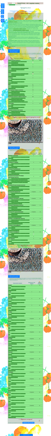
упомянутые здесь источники (28, 422)
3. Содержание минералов (33, 11)
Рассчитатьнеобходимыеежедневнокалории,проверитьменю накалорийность (2, 6)
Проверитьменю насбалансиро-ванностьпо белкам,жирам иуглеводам (2, 11)
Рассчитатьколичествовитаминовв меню (2, 16)
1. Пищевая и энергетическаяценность (14, 11)
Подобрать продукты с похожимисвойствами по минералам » (14, 276)
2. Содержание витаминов (24, 11)
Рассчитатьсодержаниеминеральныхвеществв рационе (2, 20)
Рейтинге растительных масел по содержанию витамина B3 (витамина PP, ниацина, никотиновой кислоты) (19, 182)
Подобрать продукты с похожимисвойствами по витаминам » (14, 148)
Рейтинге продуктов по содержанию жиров (19, 73)
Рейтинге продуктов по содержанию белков (19, 68)
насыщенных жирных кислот (19, 28)
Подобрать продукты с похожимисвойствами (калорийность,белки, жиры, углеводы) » (14, 51)
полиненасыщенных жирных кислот (21, 30)
